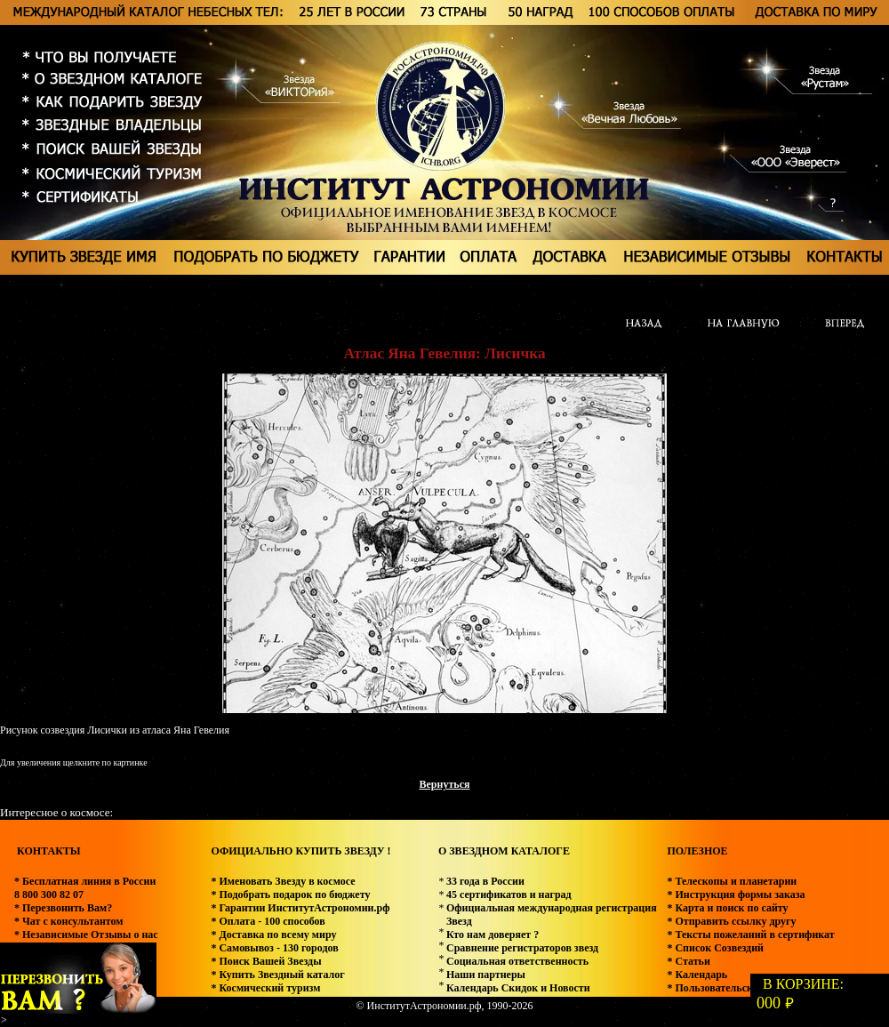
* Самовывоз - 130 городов (274, 948)
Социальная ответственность (517, 961)
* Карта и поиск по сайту (727, 908)
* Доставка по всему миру (273, 934)
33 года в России (485, 881)
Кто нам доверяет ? (492, 934)
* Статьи (688, 961)
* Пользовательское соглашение (744, 988)
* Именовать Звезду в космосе (283, 881)
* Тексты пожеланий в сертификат (750, 934)
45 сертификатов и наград (509, 894)
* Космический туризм (265, 988)
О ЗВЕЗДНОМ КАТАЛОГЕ (504, 851)
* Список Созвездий (715, 948)
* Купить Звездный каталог (277, 974)
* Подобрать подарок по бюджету (290, 894)
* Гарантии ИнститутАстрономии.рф (300, 908)
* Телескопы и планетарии (732, 881)
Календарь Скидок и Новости (518, 988)
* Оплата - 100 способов (267, 921)
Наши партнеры (485, 974)
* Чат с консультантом (69, 921)
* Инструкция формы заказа (736, 894)
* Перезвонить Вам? (63, 908)
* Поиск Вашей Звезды (266, 961)
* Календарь (697, 974)
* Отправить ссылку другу (731, 921)
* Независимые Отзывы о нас (86, 934)
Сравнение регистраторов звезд (522, 948)
